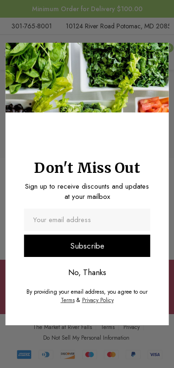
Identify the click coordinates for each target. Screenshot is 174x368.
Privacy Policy (98, 300)
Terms (68, 300)
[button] (157, 52)
